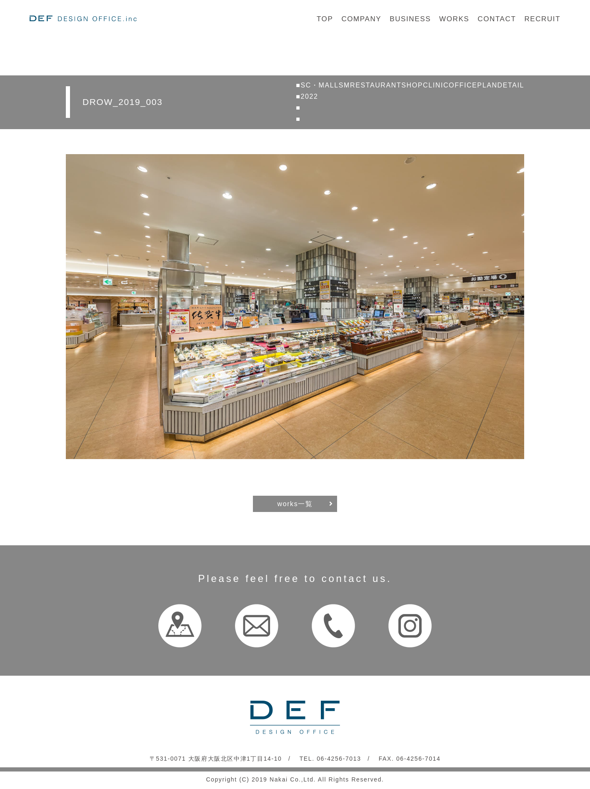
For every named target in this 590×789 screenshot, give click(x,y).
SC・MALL (320, 85)
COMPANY (361, 19)
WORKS (454, 19)
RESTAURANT (375, 85)
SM (344, 85)
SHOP (412, 85)
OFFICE (463, 85)
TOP (325, 19)
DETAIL (511, 85)
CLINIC (436, 85)
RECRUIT (542, 19)
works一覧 (295, 503)
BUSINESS (410, 19)
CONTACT (497, 19)
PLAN (487, 85)
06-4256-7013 (339, 758)
